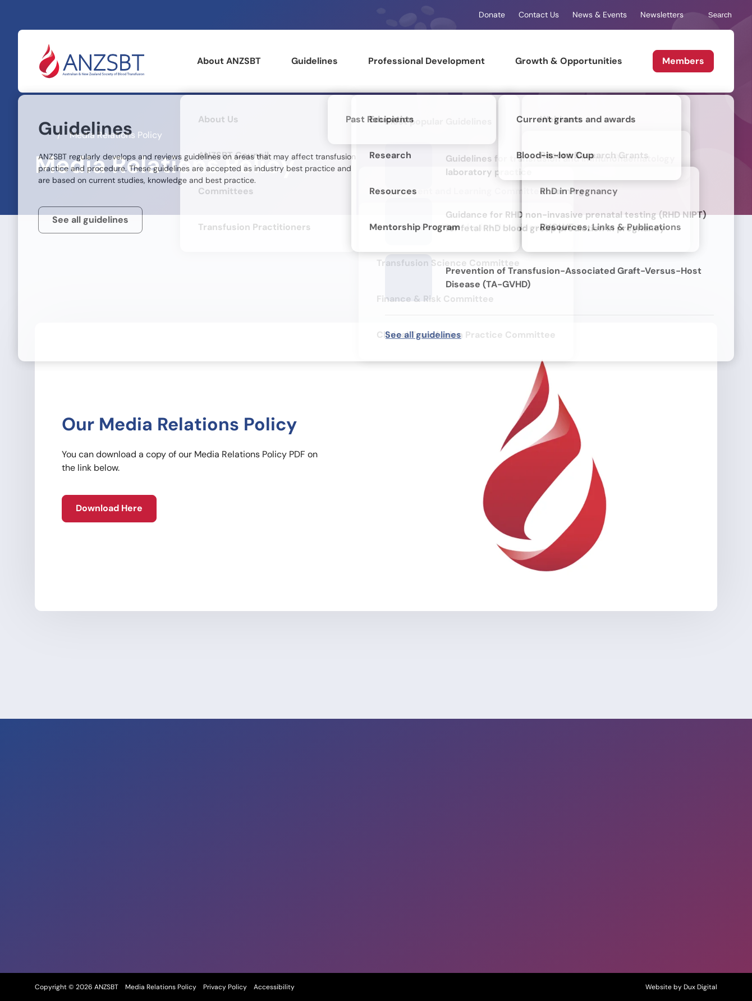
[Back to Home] (91, 61)
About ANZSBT (229, 61)
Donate (492, 15)
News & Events (599, 15)
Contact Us (539, 15)
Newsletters (662, 15)
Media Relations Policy (160, 986)
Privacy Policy (225, 986)
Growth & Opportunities (568, 61)
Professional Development (426, 61)
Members (683, 61)
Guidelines (314, 61)
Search (714, 15)
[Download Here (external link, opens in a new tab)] (109, 508)
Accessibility (274, 986)
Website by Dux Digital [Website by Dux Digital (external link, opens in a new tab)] (681, 986)
